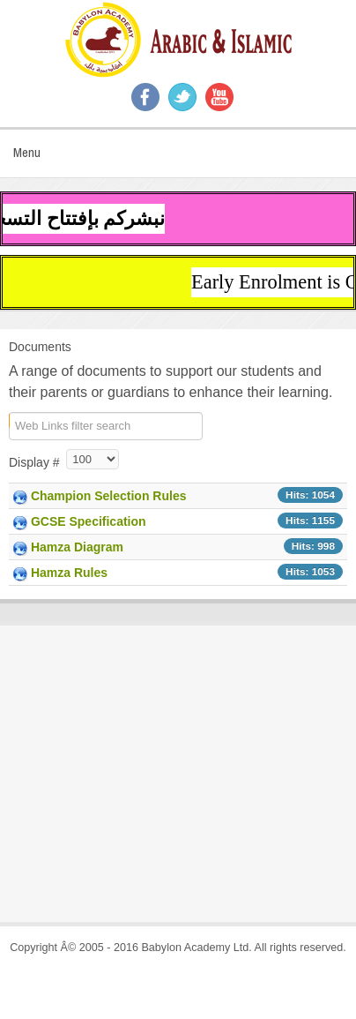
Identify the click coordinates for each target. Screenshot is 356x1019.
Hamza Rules (69, 573)
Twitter (182, 97)
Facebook (145, 97)
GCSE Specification (88, 521)
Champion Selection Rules (109, 496)
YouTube (219, 97)
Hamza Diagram (77, 547)
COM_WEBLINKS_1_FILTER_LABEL (9, 421)
